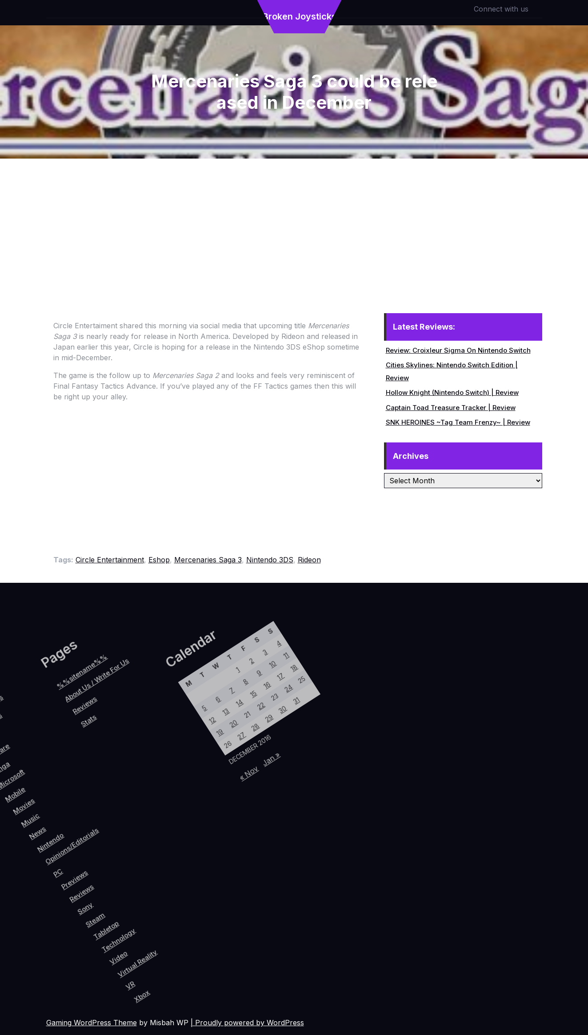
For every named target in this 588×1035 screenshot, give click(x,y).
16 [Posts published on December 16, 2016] (185, 728)
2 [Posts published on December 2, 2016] (160, 714)
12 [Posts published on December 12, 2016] (155, 785)
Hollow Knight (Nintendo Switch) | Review (452, 392)
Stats (31, 785)
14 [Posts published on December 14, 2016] (170, 756)
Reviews (94, 877)
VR (182, 933)
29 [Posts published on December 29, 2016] (203, 756)
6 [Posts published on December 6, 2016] (149, 764)
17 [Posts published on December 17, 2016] (193, 713)
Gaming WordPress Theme (91, 1022)
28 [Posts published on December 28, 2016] (196, 770)
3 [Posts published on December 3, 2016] (167, 700)
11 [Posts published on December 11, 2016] (187, 693)
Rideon (309, 559)
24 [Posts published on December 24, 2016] (205, 720)
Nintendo (42, 849)
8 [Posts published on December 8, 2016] (164, 735)
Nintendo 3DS (269, 559)
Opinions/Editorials (63, 841)
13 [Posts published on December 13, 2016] (162, 771)
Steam (119, 894)
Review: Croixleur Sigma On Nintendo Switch (458, 350)
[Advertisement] (294, 225)
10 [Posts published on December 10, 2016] (180, 706)
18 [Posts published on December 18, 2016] (200, 699)
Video (159, 915)
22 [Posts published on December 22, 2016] (190, 749)
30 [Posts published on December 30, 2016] (211, 741)
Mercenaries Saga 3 (208, 559)
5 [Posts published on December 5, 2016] (142, 779)
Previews (82, 869)
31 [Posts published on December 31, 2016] (218, 727)
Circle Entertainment (110, 559)
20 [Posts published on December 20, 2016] (175, 778)
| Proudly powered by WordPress (247, 1022)
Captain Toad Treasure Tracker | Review (451, 407)
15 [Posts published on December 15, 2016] (177, 742)
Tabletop (134, 897)
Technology (150, 900)
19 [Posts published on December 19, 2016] (168, 792)
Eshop (159, 559)
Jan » (225, 790)
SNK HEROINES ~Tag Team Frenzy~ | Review (458, 422)
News (26, 847)
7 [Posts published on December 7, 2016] (157, 750)
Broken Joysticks (299, 16)
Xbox (197, 937)
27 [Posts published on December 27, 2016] (188, 785)
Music (13, 839)
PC (64, 872)
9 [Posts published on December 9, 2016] (172, 721)
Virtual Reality (178, 910)
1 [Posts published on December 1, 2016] (152, 729)
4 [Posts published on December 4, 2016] (174, 685)
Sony (105, 889)
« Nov (213, 813)
